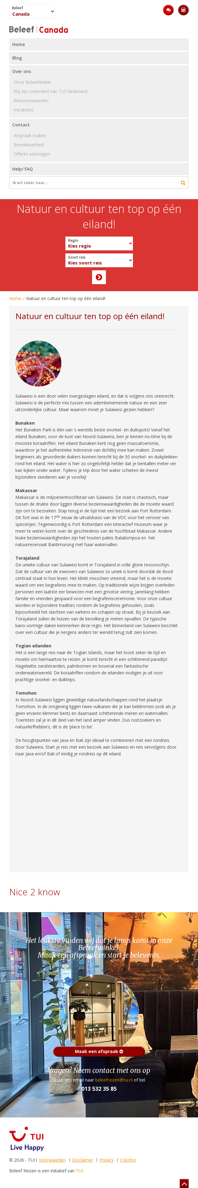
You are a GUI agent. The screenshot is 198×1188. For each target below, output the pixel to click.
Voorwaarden (52, 1160)
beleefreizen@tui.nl (114, 1080)
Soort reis (77, 257)
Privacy (106, 1160)
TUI (79, 1171)
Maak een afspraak (99, 1051)
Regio (73, 240)
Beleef (17, 8)
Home (15, 298)
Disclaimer (82, 1160)
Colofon (128, 1160)
